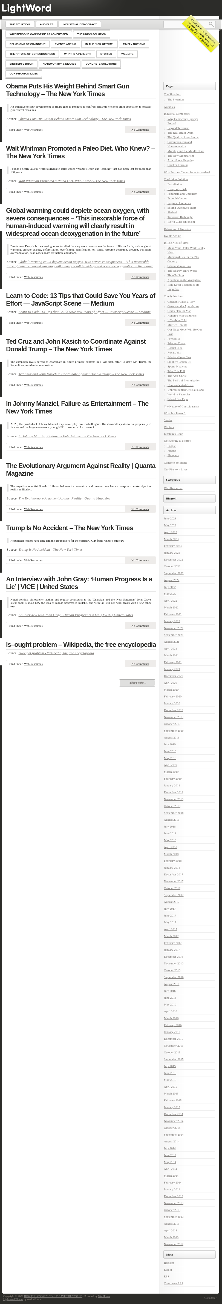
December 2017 (173, 874)
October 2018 (172, 806)
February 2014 (172, 1182)
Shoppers (173, 455)
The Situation (176, 99)
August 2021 (172, 641)
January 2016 (172, 1031)
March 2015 (171, 1093)
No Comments (140, 129)
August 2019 (172, 737)
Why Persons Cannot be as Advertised (187, 172)
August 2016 (172, 984)
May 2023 (170, 525)
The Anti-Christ (177, 375)
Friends (172, 450)
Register (169, 1262)
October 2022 (172, 566)
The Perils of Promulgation (184, 380)
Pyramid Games (177, 198)
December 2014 (173, 1114)
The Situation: (172, 94)
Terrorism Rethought (180, 217)
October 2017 (172, 888)
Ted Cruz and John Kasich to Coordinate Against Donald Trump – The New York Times (76, 345)
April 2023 (170, 532)
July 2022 (170, 586)
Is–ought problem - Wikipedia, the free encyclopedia (56, 653)
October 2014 (172, 1127)
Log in (168, 1269)
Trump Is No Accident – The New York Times (69, 528)
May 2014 (170, 1162)
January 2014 (172, 1189)
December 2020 (173, 675)
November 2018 (173, 799)
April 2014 (170, 1168)
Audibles (169, 106)
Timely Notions (173, 296)
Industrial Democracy (177, 113)
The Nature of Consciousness (181, 406)
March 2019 (171, 771)
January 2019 (172, 785)
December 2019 (173, 710)
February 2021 (172, 662)
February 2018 (172, 860)
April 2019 (170, 764)
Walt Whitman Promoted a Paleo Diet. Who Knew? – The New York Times (80, 152)
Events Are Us (172, 235)
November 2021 (173, 628)
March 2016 (171, 1018)
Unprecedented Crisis (181, 385)
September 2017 (174, 895)
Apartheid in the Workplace (184, 280)
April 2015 (170, 1086)
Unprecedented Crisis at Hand (186, 389)
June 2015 (170, 1073)
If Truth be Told (177, 320)
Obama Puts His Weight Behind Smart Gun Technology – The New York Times (67, 89)
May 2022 (170, 593)
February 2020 (172, 696)
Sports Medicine (177, 366)
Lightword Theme (13, 1299)
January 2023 (172, 552)
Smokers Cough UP (179, 361)
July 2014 (170, 1148)
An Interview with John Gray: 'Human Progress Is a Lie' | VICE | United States (76, 615)
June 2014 (170, 1155)
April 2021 (170, 648)
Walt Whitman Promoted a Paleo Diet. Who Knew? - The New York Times (72, 181)
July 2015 (170, 1066)
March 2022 (171, 607)
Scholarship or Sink (179, 266)
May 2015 (170, 1079)
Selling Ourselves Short (182, 207)
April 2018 (170, 847)
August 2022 (172, 580)
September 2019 (174, 730)
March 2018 (171, 853)
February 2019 (172, 778)
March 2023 (171, 539)
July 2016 (170, 990)
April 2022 (170, 600)
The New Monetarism (181, 155)
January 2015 (172, 1107)
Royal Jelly (174, 352)
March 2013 (171, 1237)
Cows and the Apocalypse (183, 306)
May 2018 (170, 840)
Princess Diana (177, 343)
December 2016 (173, 956)
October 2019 (172, 723)
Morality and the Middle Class (186, 151)
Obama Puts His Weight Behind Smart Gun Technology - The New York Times (75, 119)
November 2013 (173, 1203)
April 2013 (170, 1230)
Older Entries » (137, 683)
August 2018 (172, 819)
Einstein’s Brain (173, 433)
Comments (173, 1283)
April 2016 (170, 1011)
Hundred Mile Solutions (182, 315)
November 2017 (173, 881)
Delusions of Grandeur (177, 229)
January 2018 (172, 867)
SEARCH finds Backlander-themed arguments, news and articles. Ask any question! (201, 33)
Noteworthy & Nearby (177, 440)
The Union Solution (176, 179)
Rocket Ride (175, 347)
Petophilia (174, 338)
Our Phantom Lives (176, 469)
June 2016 (170, 997)
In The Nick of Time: (176, 242)
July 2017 (170, 908)
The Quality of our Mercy (183, 137)
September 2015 (174, 1059)
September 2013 (174, 1216)
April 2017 (170, 929)
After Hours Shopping (181, 160)
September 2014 (174, 1134)
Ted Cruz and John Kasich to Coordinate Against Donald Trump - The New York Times (81, 374)
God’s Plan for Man (179, 310)
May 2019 (170, 758)
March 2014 (171, 1175)
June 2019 (170, 751)
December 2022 (173, 559)
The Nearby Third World (182, 270)
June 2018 (170, 833)
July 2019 (170, 744)
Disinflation (175, 184)
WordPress (104, 1296)
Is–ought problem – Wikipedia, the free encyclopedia (81, 644)
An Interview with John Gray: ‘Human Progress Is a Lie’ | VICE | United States (79, 582)
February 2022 (172, 614)
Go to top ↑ (210, 1297)
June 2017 (170, 915)
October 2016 (172, 970)
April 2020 (170, 682)
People (172, 445)
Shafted (172, 212)
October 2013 (172, 1209)
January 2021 (172, 669)
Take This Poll (176, 371)
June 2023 (170, 518)
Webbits (169, 427)
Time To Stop (176, 275)
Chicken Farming (178, 164)
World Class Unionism (181, 221)
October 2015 (172, 1052)
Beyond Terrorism (178, 128)
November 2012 (173, 1244)
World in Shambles (179, 394)
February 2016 (172, 1025)
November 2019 (173, 717)
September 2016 (174, 977)
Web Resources (33, 129)
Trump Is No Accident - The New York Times (51, 549)
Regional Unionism (179, 203)
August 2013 (172, 1223)
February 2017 (172, 942)
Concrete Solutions (175, 462)
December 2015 (173, 1038)
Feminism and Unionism (182, 193)
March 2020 (171, 689)
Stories (168, 420)
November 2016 (173, 963)
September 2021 (174, 634)
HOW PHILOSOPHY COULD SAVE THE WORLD (53, 1296)
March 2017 (171, 936)
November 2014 (173, 1120)
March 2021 (171, 655)
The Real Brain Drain (181, 132)
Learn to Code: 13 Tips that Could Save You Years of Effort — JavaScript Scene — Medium (80, 299)
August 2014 (172, 1141)
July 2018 (170, 826)
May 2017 (170, 922)
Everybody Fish (177, 189)
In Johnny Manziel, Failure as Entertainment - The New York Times (67, 436)
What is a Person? (175, 413)
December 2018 (173, 792)
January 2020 (172, 703)
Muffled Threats (177, 324)
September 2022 (174, 573)
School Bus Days (178, 399)
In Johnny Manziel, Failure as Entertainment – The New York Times (77, 407)
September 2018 (174, 812)
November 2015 (173, 1045)
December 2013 (173, 1196)
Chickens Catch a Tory (181, 301)
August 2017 (172, 901)
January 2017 (172, 949)
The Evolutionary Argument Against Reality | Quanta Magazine (80, 469)
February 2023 (172, 545)
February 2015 (172, 1100)
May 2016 (170, 1004)
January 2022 (172, 621)
